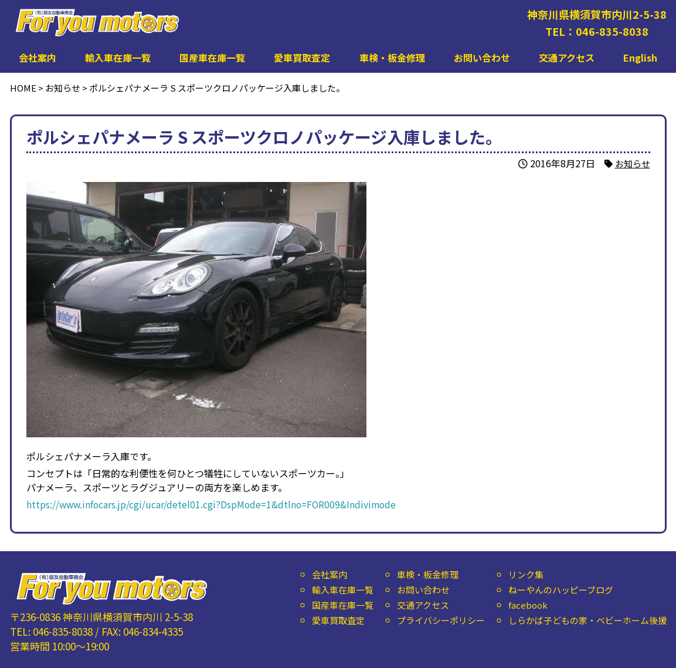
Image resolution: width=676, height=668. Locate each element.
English (640, 57)
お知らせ (631, 163)
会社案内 (37, 57)
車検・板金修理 (392, 57)
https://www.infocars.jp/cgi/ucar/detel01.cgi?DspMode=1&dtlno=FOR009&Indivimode (214, 504)
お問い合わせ (482, 57)
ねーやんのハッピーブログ (560, 589)
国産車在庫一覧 (212, 57)
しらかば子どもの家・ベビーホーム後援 (587, 620)
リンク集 (525, 574)
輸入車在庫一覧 (118, 57)
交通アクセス (567, 57)
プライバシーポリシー (440, 620)
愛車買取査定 (302, 57)
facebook (527, 605)
